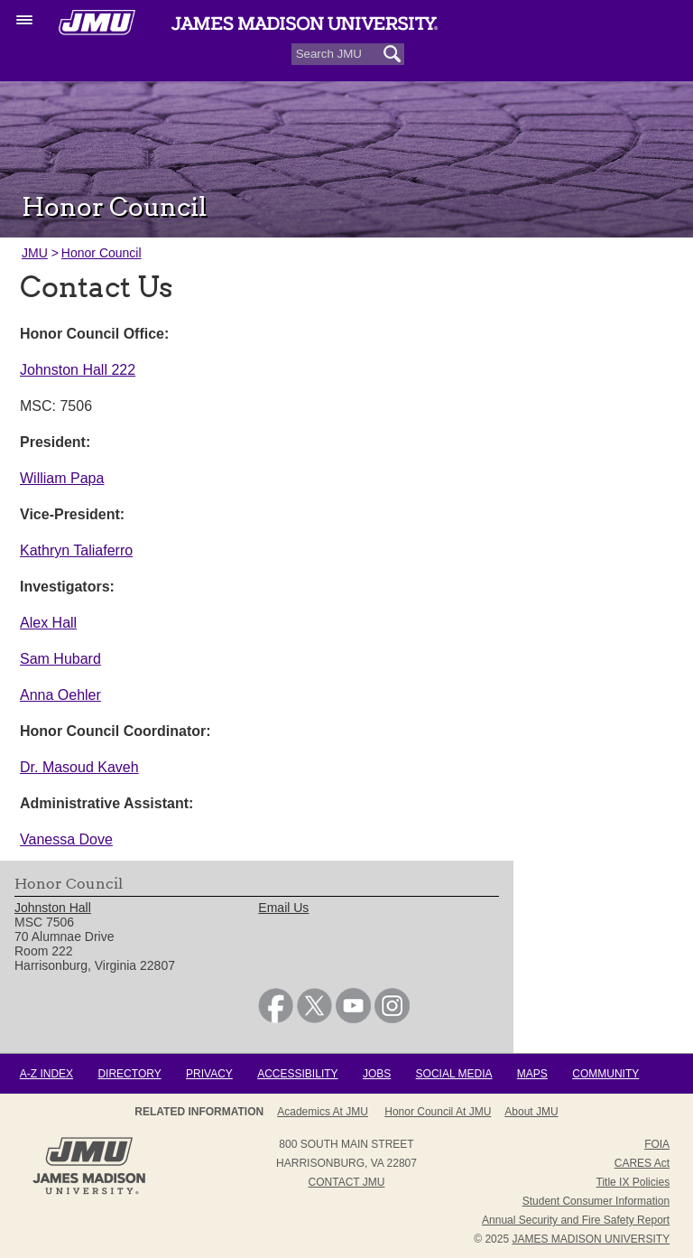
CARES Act (642, 1163)
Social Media (454, 1073)
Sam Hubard (60, 658)
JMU (35, 253)
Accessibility (297, 1073)
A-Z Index (46, 1073)
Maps (532, 1073)
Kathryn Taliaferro (76, 550)
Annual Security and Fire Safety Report (576, 1220)
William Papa (62, 478)
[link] (275, 1018)
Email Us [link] (283, 907)
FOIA (657, 1144)
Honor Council (101, 253)
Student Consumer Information (596, 1201)
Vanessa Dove (66, 839)
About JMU (531, 1111)
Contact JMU (347, 1182)
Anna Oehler (60, 695)
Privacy (209, 1073)
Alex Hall (48, 622)
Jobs (377, 1073)
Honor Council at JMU (437, 1111)
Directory (129, 1073)
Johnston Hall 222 (77, 369)
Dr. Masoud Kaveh (79, 767)
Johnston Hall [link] (52, 907)
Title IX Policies (633, 1182)
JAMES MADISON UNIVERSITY (591, 1239)
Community (605, 1073)
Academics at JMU (322, 1111)
